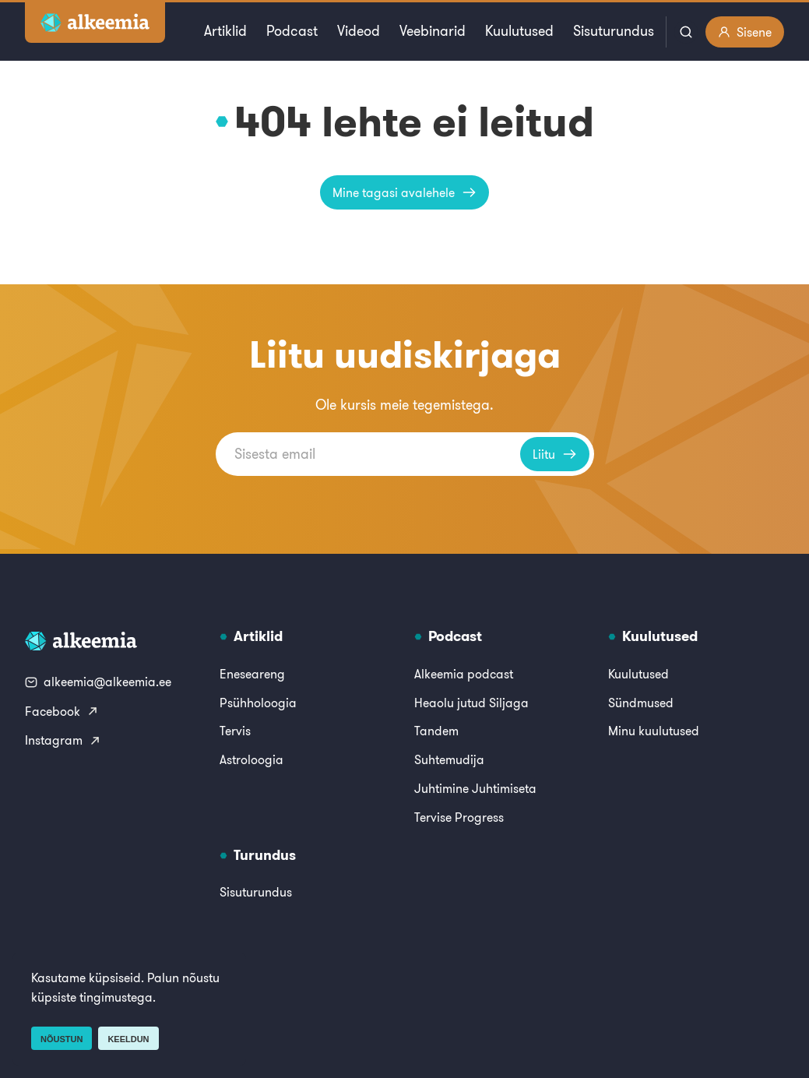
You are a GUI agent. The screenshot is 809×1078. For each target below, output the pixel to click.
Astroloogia (251, 759)
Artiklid (225, 31)
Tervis (235, 730)
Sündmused (641, 702)
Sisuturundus (613, 31)
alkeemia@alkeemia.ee (98, 681)
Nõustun (61, 1039)
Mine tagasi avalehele (404, 192)
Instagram (63, 740)
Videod (358, 31)
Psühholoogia (258, 702)
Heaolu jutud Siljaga (471, 702)
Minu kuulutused (653, 730)
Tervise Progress (459, 817)
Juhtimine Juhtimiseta (475, 788)
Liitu (555, 454)
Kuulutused (519, 31)
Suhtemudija (449, 759)
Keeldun (128, 1039)
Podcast (292, 31)
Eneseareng (252, 674)
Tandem (436, 730)
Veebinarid (432, 31)
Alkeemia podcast (463, 674)
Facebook (62, 711)
